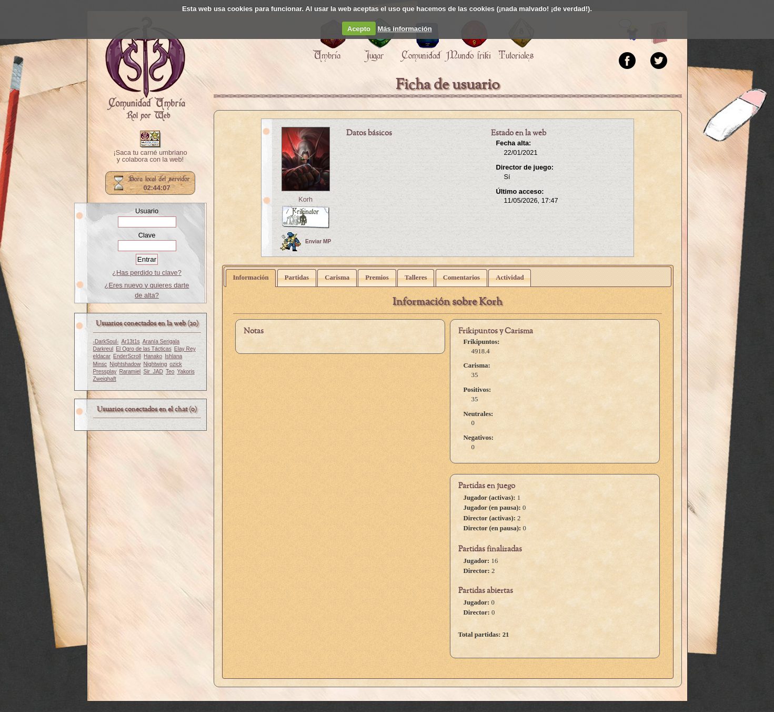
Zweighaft (104, 379)
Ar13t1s (130, 341)
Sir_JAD (153, 371)
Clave (147, 235)
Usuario (146, 211)
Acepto (358, 29)
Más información (404, 29)
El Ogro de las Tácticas (144, 349)
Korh (305, 199)
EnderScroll (127, 356)
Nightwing (155, 364)
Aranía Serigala (161, 341)
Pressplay (105, 371)
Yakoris (185, 371)
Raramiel (129, 371)
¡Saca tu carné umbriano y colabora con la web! (150, 156)
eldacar (102, 356)
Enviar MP (305, 241)
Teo (170, 371)
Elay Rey (185, 349)
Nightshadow (124, 364)
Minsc (100, 364)
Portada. (145, 69)
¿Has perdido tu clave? (147, 272)
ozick (175, 364)
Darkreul (103, 349)
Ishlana (173, 356)
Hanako (153, 356)
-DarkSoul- (106, 341)
